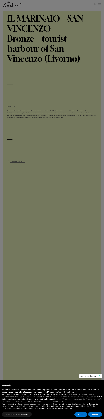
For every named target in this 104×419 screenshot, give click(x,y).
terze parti (39, 394)
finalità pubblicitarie (51, 399)
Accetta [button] (95, 414)
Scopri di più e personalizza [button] (17, 414)
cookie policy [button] (71, 392)
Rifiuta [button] (81, 414)
